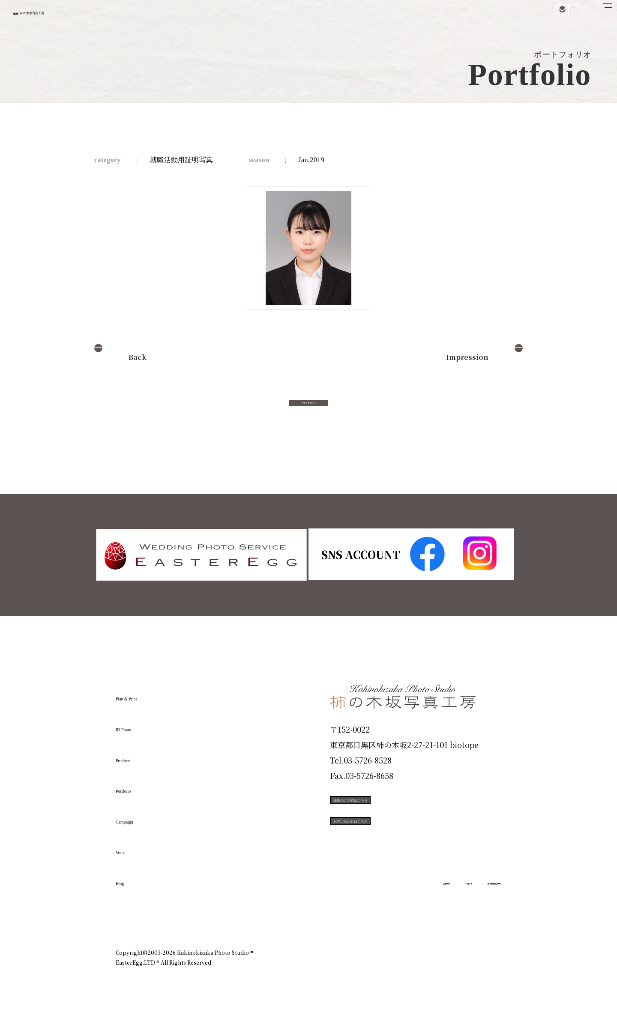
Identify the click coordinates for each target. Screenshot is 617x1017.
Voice (131, 848)
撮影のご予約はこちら (394, 808)
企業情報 (386, 915)
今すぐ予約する (308, 410)
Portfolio (140, 786)
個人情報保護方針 (477, 915)
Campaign (144, 817)
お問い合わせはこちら (394, 846)
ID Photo (140, 725)
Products (140, 756)
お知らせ (426, 915)
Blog (129, 879)
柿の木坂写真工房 (77, 16)
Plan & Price (151, 694)
